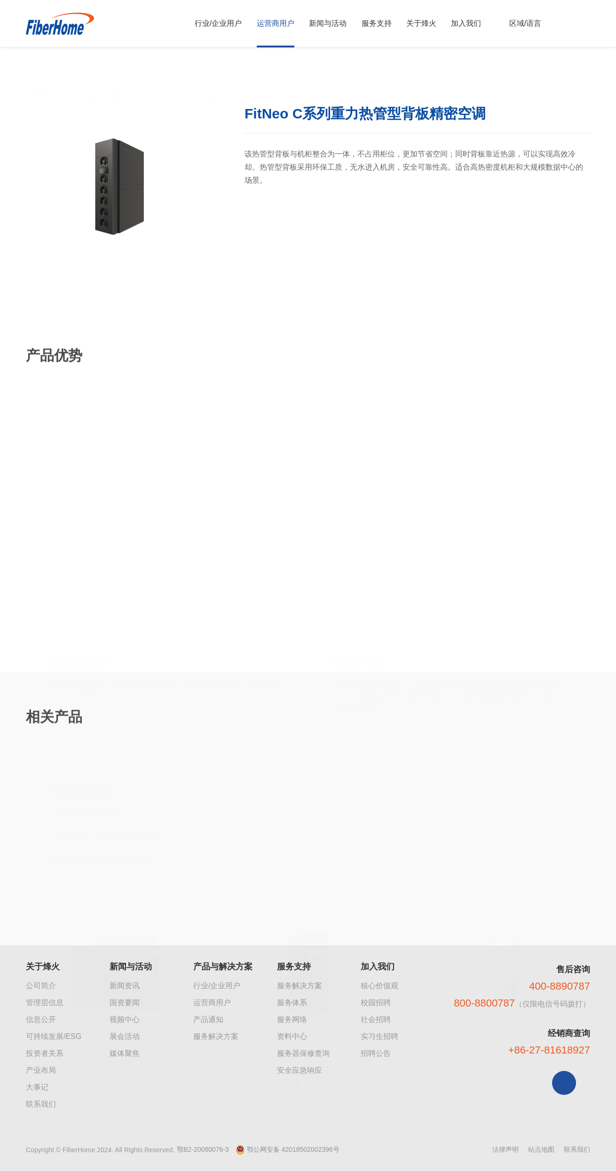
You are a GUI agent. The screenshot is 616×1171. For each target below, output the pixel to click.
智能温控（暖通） (200, 76)
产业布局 (41, 1070)
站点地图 (541, 1149)
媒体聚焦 (125, 1053)
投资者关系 (44, 1053)
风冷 (251, 76)
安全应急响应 (299, 1070)
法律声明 (505, 1149)
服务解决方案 (215, 1036)
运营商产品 (78, 76)
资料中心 (292, 1036)
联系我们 (41, 1104)
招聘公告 (376, 1053)
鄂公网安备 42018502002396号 (293, 1149)
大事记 (37, 1087)
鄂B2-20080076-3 (203, 1149)
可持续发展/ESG (53, 1036)
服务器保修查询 (303, 1053)
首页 (38, 76)
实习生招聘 (379, 1036)
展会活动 (125, 1036)
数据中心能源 (133, 76)
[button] (297, 1017)
